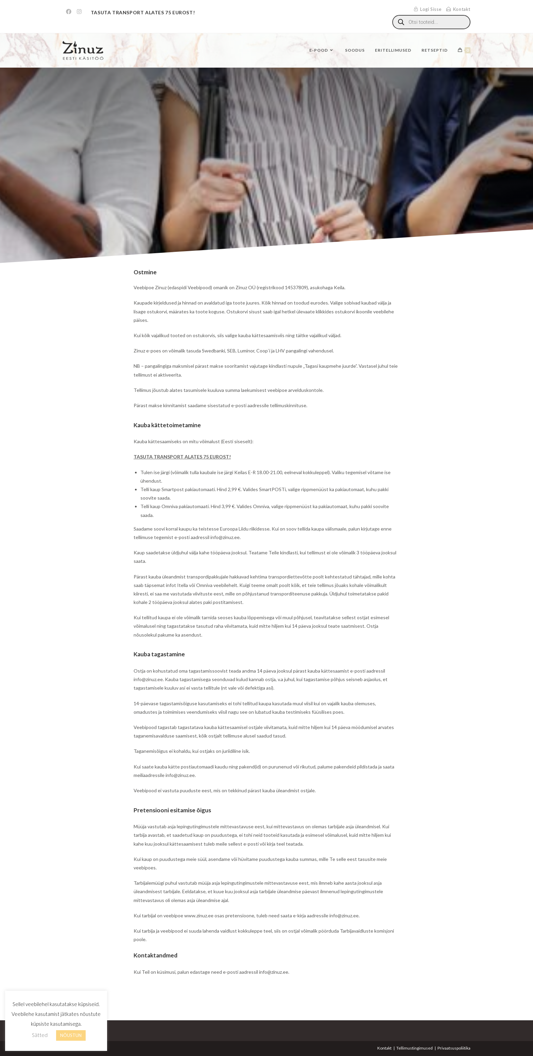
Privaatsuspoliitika (453, 1048)
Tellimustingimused (414, 1048)
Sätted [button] (40, 1035)
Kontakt (384, 1048)
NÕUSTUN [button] (71, 1035)
